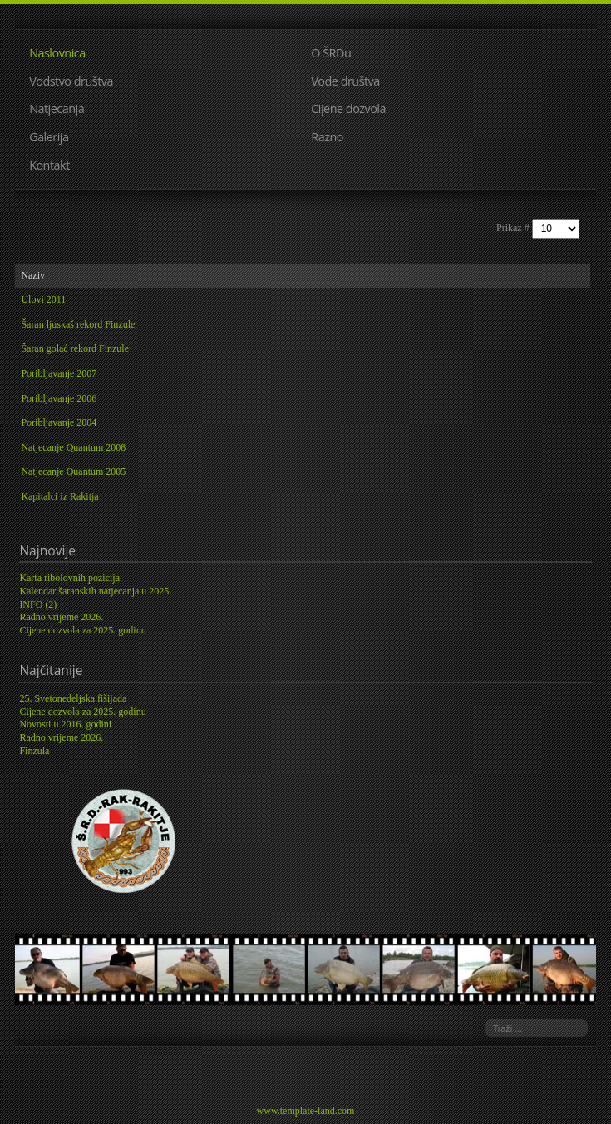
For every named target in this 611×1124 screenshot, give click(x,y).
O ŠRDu (331, 53)
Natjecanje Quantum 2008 (73, 447)
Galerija (48, 137)
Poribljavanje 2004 (58, 422)
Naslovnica (57, 53)
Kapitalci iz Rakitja (59, 496)
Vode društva (345, 81)
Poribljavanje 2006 (58, 398)
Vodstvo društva (71, 81)
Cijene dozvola (348, 108)
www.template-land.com (306, 1111)
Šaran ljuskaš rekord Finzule (78, 324)
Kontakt (49, 165)
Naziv (33, 275)
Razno (327, 137)
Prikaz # (514, 228)
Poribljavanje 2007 (58, 373)
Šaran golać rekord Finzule (75, 348)
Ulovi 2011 (43, 299)
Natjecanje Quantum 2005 (73, 471)
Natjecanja (56, 108)
